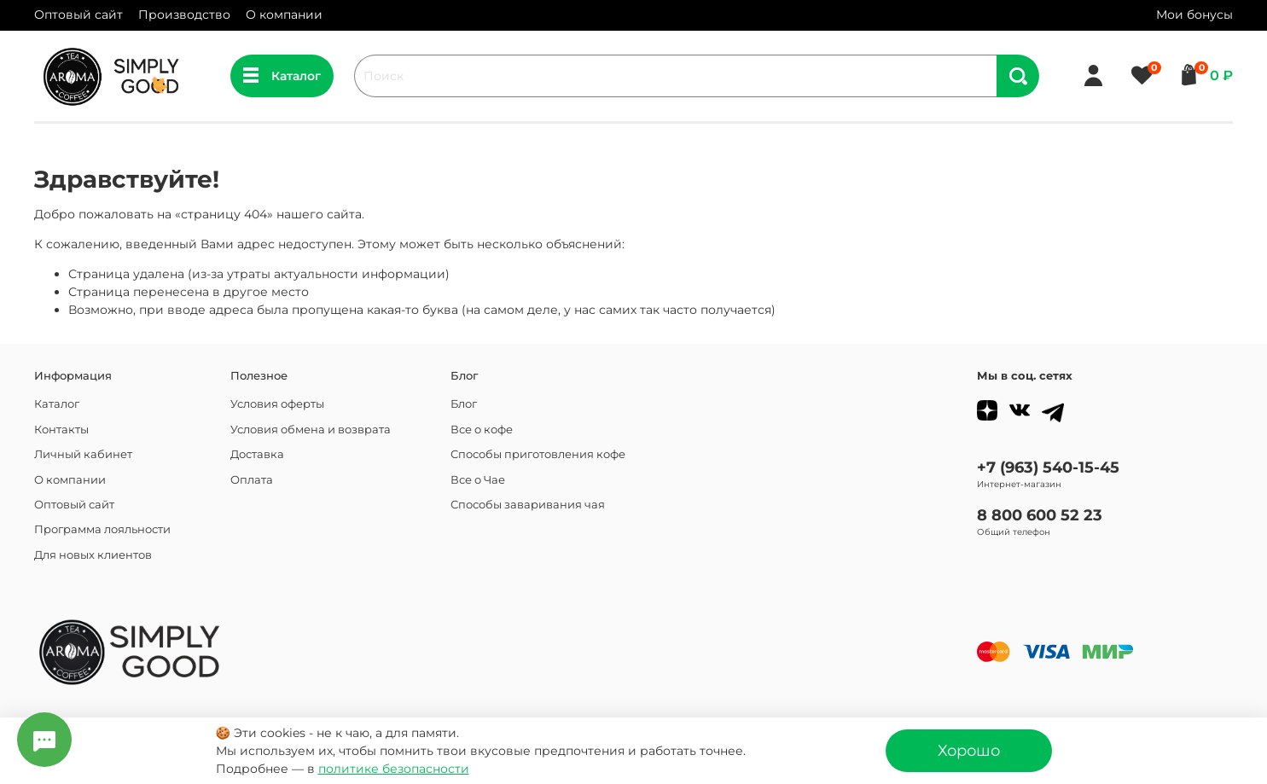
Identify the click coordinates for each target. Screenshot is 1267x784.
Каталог (282, 76)
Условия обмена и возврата (310, 429)
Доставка (257, 454)
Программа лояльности (102, 529)
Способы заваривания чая (527, 504)
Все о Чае (477, 479)
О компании (284, 14)
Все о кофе (481, 429)
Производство (184, 14)
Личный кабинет (83, 454)
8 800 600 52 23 (1039, 515)
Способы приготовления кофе (537, 454)
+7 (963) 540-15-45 (1048, 467)
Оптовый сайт (78, 14)
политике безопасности (393, 768)
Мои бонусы (1194, 14)
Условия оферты (277, 404)
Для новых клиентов (93, 555)
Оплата (251, 479)
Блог (463, 404)
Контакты (61, 429)
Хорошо (969, 750)
